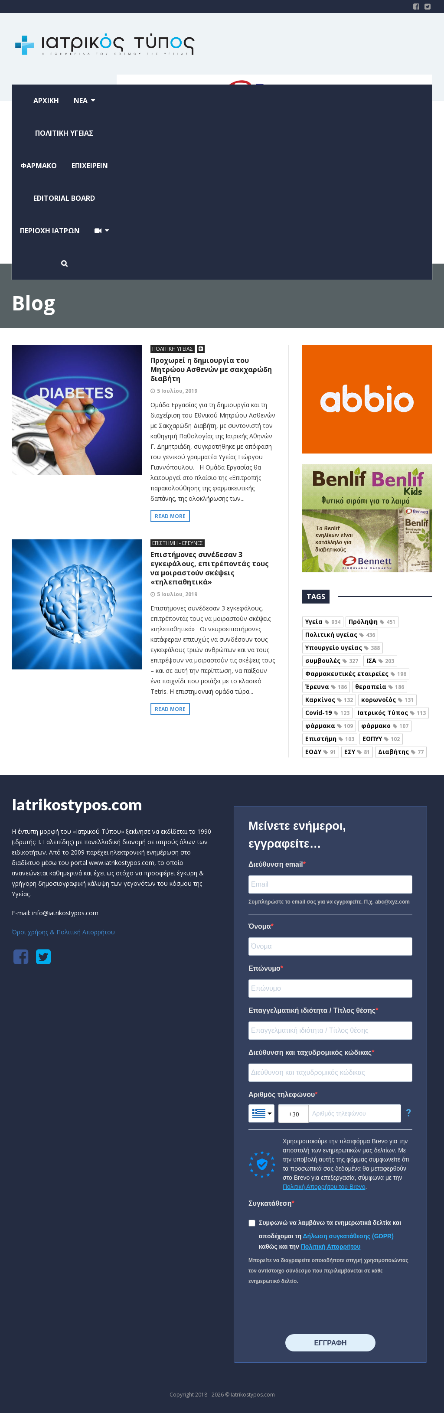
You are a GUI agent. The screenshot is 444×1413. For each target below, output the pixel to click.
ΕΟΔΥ (320, 751)
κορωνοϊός (387, 699)
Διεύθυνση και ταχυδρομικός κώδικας (310, 1052)
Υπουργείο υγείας (342, 647)
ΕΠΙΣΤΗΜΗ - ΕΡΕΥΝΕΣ (177, 543)
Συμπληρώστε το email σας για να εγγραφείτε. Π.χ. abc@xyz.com (329, 902)
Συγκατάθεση (270, 1203)
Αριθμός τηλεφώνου (281, 1094)
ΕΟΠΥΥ (381, 738)
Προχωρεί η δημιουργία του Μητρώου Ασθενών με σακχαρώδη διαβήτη (211, 369)
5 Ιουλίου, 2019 (177, 391)
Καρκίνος (329, 699)
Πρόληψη (372, 621)
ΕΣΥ (357, 751)
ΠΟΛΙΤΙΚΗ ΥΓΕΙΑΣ (172, 348)
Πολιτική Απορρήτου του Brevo (324, 1186)
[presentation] (314, 1310)
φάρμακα (329, 725)
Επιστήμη (329, 738)
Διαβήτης (401, 751)
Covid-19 (327, 712)
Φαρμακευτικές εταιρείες (355, 673)
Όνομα (259, 926)
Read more (170, 516)
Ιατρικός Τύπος (392, 712)
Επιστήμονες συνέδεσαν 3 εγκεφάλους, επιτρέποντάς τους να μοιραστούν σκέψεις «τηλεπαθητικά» (209, 568)
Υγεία (322, 621)
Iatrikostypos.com (77, 804)
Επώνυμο (264, 968)
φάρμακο (384, 725)
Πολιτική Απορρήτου (331, 1246)
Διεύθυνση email (275, 864)
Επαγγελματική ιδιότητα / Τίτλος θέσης (311, 1010)
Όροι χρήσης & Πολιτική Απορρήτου (63, 932)
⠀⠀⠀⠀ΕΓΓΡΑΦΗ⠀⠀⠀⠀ (330, 1343)
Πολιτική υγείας (340, 634)
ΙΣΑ (380, 660)
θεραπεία (379, 686)
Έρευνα (326, 686)
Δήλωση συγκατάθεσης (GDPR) (348, 1236)
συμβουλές (331, 660)
